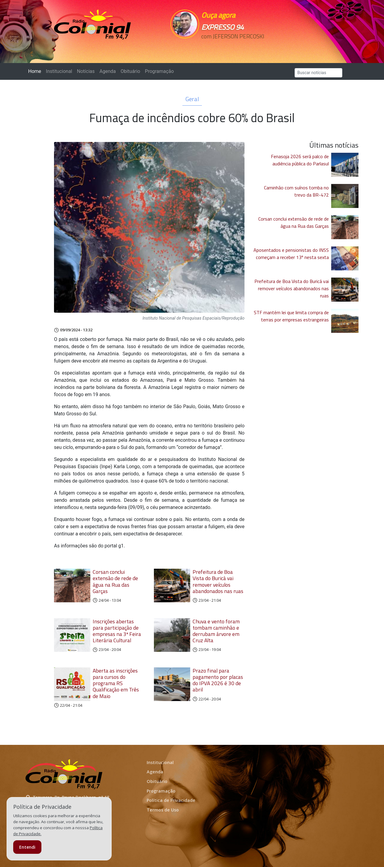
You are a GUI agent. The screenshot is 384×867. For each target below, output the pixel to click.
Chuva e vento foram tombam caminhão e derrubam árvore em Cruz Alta (216, 630)
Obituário (130, 71)
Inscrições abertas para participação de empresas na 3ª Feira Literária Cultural (117, 630)
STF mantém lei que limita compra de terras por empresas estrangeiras (291, 316)
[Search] (318, 72)
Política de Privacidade (171, 800)
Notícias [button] (86, 71)
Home (36, 71)
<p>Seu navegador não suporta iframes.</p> (233, 47)
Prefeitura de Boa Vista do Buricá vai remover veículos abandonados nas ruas (218, 581)
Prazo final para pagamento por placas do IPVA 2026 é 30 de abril (218, 680)
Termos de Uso (163, 810)
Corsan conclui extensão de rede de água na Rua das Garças (115, 581)
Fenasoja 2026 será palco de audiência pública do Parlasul (300, 160)
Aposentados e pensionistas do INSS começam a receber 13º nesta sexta (291, 253)
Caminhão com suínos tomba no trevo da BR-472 (296, 191)
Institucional (59, 71)
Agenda (107, 71)
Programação (159, 71)
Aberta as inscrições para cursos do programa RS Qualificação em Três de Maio (116, 683)
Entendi (27, 847)
